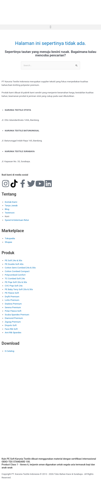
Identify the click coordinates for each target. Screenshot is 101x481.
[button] (50, 27)
